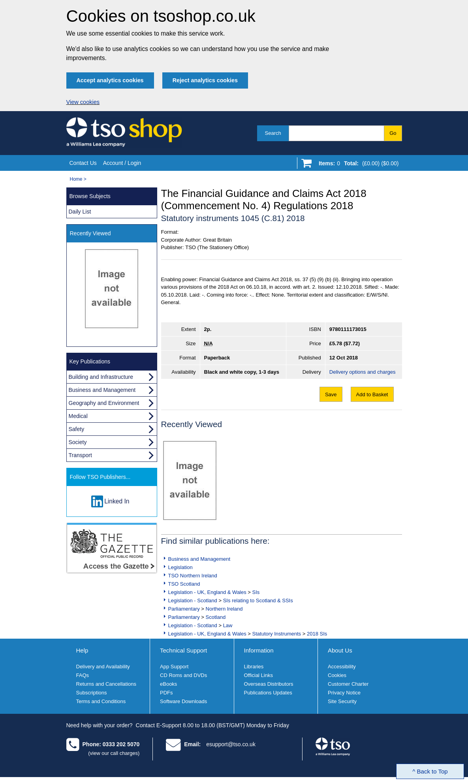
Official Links (258, 675)
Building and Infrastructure (101, 377)
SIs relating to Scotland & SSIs (258, 600)
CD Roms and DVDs (183, 675)
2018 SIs (317, 634)
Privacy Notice (344, 693)
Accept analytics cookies (110, 80)
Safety (77, 429)
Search (273, 133)
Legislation (180, 567)
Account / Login (122, 163)
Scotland (216, 617)
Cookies (337, 675)
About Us (340, 650)
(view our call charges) (113, 753)
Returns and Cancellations (106, 684)
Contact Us (83, 163)
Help (82, 650)
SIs (256, 592)
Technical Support (183, 650)
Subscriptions (91, 693)
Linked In (116, 501)
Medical (78, 416)
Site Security (342, 701)
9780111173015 (348, 329)
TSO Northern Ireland (192, 576)
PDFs (166, 693)
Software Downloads (183, 701)
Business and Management (199, 559)
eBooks (168, 684)
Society (78, 442)
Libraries (254, 667)
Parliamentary (184, 609)
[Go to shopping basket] (357, 165)
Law (228, 625)
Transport (80, 455)
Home (76, 179)
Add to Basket (372, 394)
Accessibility (342, 667)
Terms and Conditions (101, 701)
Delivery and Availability (103, 667)
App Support (174, 667)
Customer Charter (348, 684)
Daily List (80, 211)
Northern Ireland (224, 609)
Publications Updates (268, 693)
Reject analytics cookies (205, 80)
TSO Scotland (184, 584)
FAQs (82, 675)
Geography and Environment (104, 403)
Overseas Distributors (268, 684)
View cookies (83, 102)
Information (259, 650)
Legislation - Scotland (192, 600)
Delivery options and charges (362, 372)
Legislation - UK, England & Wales (207, 592)
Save (331, 394)
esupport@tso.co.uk (231, 744)
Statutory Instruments (276, 634)
